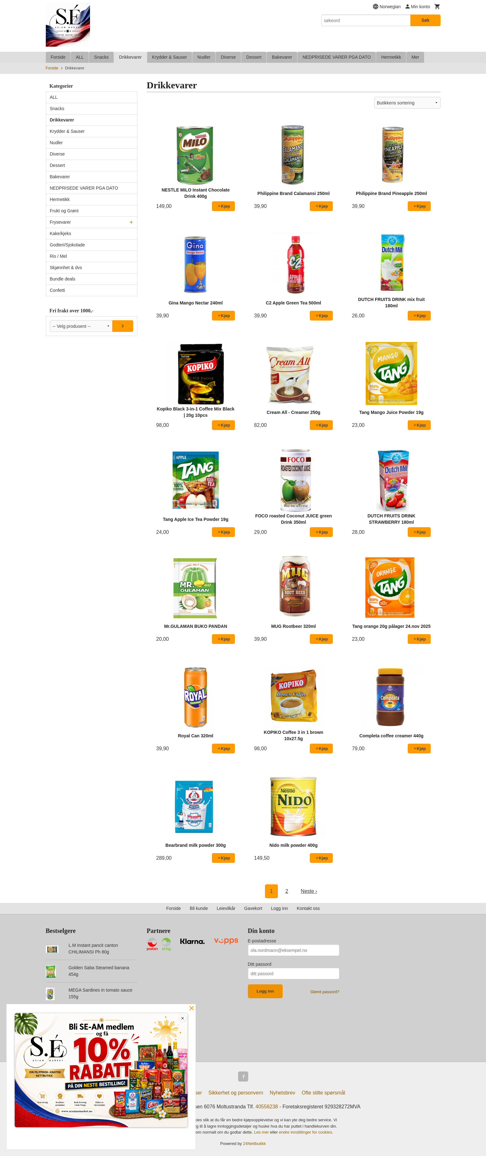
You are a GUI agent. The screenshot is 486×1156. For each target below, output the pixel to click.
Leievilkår (226, 908)
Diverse (228, 57)
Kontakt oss (308, 908)
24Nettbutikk (254, 1143)
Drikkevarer (130, 57)
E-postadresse (262, 940)
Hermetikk (391, 57)
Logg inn (279, 908)
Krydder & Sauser (169, 57)
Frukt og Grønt (64, 210)
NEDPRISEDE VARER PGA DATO (337, 57)
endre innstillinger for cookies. (306, 1132)
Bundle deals (62, 278)
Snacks (101, 57)
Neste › (309, 891)
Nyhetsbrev (282, 1092)
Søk (425, 20)
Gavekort (253, 908)
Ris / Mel (58, 256)
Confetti (57, 290)
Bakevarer (282, 57)
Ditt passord (260, 964)
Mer (415, 57)
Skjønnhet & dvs (66, 267)
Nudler (203, 57)
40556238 (266, 1106)
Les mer (262, 1132)
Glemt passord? (324, 991)
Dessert (253, 57)
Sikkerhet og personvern (235, 1092)
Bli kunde (199, 908)
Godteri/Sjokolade (67, 244)
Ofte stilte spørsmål (323, 1092)
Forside (58, 57)
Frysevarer (60, 222)
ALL (80, 57)
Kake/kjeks (60, 233)
